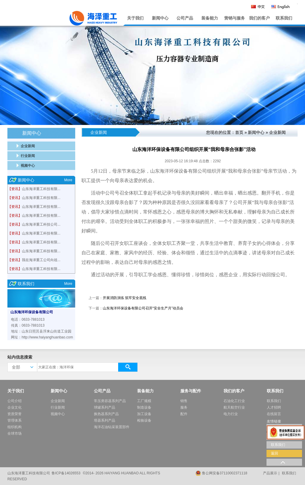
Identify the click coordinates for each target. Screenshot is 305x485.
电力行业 (231, 414)
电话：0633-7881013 (27, 319)
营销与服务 (234, 18)
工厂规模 (144, 401)
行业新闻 (28, 156)
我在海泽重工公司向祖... (41, 260)
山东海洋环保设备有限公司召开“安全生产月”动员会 (143, 308)
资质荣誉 (14, 414)
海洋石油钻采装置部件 (111, 427)
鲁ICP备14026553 (66, 473)
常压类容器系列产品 (110, 401)
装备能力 (209, 18)
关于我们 (135, 18)
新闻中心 (160, 18)
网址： (16, 337)
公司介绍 (14, 401)
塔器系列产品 (104, 420)
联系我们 (284, 18)
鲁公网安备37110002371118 (224, 473)
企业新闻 (28, 146)
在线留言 (274, 414)
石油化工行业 (234, 401)
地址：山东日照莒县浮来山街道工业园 (41, 331)
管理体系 (14, 420)
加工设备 (144, 414)
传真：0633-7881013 (27, 325)
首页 (239, 132)
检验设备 (144, 420)
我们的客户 (259, 18)
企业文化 (14, 407)
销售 (183, 401)
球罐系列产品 (104, 407)
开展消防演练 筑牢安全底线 (124, 298)
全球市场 (14, 433)
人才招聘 (274, 407)
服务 (183, 407)
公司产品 (184, 18)
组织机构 (14, 427)
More (68, 180)
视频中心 (28, 165)
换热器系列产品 (106, 414)
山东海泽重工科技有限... (41, 189)
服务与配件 (190, 390)
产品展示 (270, 473)
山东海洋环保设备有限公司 (31, 312)
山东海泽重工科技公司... (41, 224)
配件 (183, 414)
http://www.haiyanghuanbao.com (47, 337)
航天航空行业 (234, 407)
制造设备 (144, 407)
